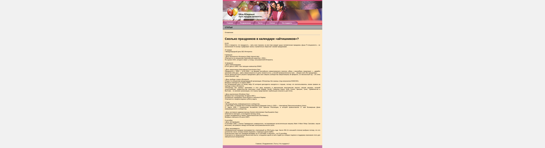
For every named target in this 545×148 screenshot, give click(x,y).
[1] (225, 43)
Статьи (272, 23)
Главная (230, 23)
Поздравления (245, 23)
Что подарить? (284, 143)
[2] (227, 43)
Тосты (260, 23)
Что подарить (287, 23)
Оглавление (229, 32)
